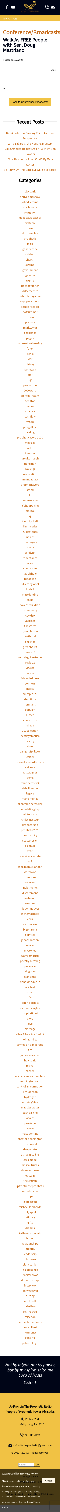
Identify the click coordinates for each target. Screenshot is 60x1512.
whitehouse (30, 814)
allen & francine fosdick (30, 1034)
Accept (48, 1480)
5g (30, 380)
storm (30, 317)
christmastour (30, 819)
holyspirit (30, 1060)
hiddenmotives (30, 908)
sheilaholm (30, 207)
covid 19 (30, 662)
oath (30, 448)
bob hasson (30, 1259)
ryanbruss (30, 976)
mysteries (30, 950)
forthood (30, 636)
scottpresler (30, 840)
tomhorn (30, 877)
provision (30, 1123)
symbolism (30, 924)
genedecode (30, 249)
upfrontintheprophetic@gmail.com (32, 1445)
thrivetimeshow (30, 197)
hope (30, 1196)
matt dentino (30, 1133)
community (30, 835)
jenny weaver (30, 1290)
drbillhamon (30, 788)
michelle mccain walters (30, 1076)
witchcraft (30, 1301)
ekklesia (30, 767)
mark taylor (30, 987)
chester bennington (30, 1139)
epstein (30, 1175)
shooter (30, 641)
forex (30, 348)
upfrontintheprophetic (30, 1186)
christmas (30, 333)
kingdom (30, 971)
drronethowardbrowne (30, 762)
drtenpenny (30, 610)
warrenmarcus (30, 955)
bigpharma (30, 929)
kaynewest (30, 882)
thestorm (30, 626)
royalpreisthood (30, 301)
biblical (30, 511)
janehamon (30, 898)
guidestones (30, 532)
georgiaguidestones (30, 657)
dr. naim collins (30, 1154)
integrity (30, 1249)
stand (30, 490)
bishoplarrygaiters (30, 296)
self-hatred (30, 1311)
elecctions (30, 699)
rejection (30, 1317)
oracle (30, 945)
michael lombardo (30, 1207)
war (30, 359)
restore (30, 422)
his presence (30, 1269)
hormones (30, 1332)
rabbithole (30, 573)
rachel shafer (30, 1191)
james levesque (30, 1055)
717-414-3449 (32, 1434)
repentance (30, 558)
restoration (30, 474)
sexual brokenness (30, 1322)
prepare (30, 322)
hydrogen (30, 1097)
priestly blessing (30, 961)
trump (30, 280)
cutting (30, 1296)
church (30, 259)
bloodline (30, 579)
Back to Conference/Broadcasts (30, 102)
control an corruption (30, 1086)
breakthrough (30, 458)
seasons (30, 903)
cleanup (30, 846)
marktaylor (30, 327)
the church (30, 1181)
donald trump (30, 1280)
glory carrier (30, 1264)
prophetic (30, 238)
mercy (30, 688)
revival (30, 1065)
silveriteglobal (30, 584)
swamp (30, 265)
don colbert (30, 1327)
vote (30, 851)
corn (30, 919)
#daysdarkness (30, 678)
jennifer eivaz (30, 1275)
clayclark (30, 191)
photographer (30, 286)
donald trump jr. (30, 982)
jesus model (30, 1160)
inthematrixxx (30, 914)
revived (30, 563)
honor (30, 1238)
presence (30, 966)
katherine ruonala (30, 1233)
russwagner (30, 772)
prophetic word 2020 (30, 437)
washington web (30, 1081)
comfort (30, 683)
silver (30, 746)
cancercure (30, 720)
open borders (30, 1002)
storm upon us (30, 1170)
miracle (30, 725)
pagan (30, 338)
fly (30, 997)
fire (30, 1050)
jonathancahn (30, 940)
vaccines (30, 621)
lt (30, 495)
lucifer (30, 715)
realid (30, 861)
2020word (30, 390)
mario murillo (30, 798)
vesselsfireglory (30, 809)
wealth (30, 1118)
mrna (30, 228)
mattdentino (30, 594)
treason (30, 453)
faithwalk (30, 369)
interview (30, 1285)
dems (30, 777)
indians (30, 537)
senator (30, 401)
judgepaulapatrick (30, 217)
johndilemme (30, 202)
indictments (30, 887)
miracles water (30, 1107)
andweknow (30, 500)
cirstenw (30, 223)
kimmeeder (30, 526)
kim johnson (30, 1092)
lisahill (30, 589)
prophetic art (30, 1013)
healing (30, 432)
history (30, 364)
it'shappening (30, 505)
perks (30, 354)
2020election (30, 730)
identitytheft (30, 521)
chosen (30, 1071)
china (30, 600)
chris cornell (30, 1144)
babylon (30, 709)
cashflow (30, 416)
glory (30, 1018)
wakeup (30, 469)
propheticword (30, 484)
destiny (30, 741)
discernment (30, 893)
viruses (30, 668)
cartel (30, 757)
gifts (30, 1222)
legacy (30, 793)
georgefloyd (30, 427)
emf (30, 374)
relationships (30, 1243)
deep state (30, 1149)
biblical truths (30, 1165)
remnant (30, 704)
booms (30, 547)
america (30, 411)
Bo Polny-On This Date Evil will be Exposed (30, 170)
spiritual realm (30, 395)
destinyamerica (30, 736)
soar (30, 992)
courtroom (30, 568)
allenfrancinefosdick (30, 804)
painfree (30, 935)
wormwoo (30, 872)
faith (30, 244)
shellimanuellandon (30, 867)
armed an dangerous (30, 1044)
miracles (30, 442)
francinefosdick (30, 783)
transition (30, 463)
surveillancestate (30, 856)
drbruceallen (30, 233)
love (30, 1023)
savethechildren (30, 605)
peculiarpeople (30, 306)
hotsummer (30, 312)
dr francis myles (30, 1008)
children (30, 254)
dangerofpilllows (30, 751)
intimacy (30, 1217)
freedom (30, 406)
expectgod (30, 1202)
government (30, 270)
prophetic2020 (30, 830)
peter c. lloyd (30, 1343)
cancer (30, 673)
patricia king (30, 1112)
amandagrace (30, 479)
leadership (30, 1254)
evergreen (30, 212)
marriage (30, 1029)
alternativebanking (30, 343)
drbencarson (30, 825)
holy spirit (30, 1212)
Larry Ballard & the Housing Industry (30, 143)
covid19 (30, 615)
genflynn (30, 552)
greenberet (30, 647)
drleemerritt (30, 291)
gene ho (30, 1337)
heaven (30, 1128)
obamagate (30, 542)
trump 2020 (30, 694)
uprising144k (30, 1102)
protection (30, 385)
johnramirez (30, 1039)
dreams (30, 1228)
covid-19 (30, 652)
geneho (30, 275)
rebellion (30, 1306)
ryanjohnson (30, 631)
